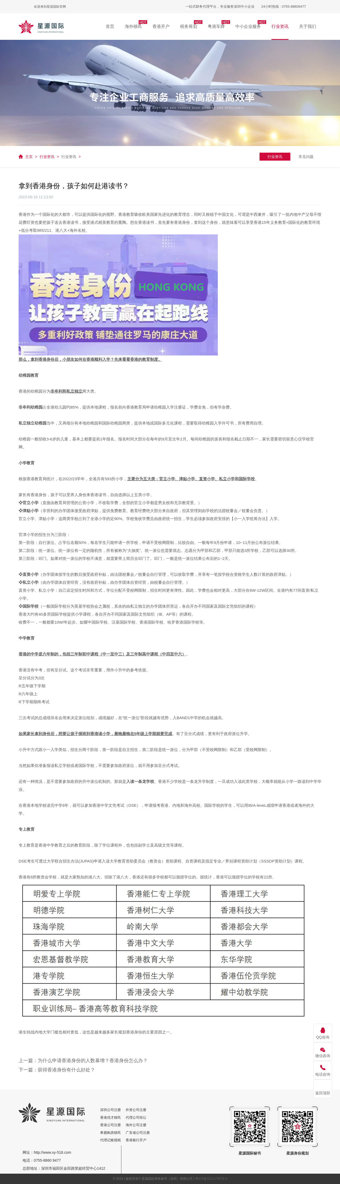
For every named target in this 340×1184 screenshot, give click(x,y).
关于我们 (307, 26)
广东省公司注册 (138, 1133)
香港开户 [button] (160, 26)
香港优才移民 (112, 1117)
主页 (29, 157)
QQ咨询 (322, 1037)
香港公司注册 (112, 1125)
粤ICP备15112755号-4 (211, 1179)
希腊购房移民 (112, 1133)
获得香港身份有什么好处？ (66, 1070)
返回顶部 (322, 1093)
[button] (133, 26)
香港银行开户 (136, 1140)
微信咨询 (322, 1056)
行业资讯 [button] (279, 26)
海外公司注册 (136, 1125)
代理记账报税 (112, 1140)
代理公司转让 (136, 1117)
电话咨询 (322, 1074)
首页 (110, 26)
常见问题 (306, 157)
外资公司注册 (136, 1110)
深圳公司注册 (112, 1110)
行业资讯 (47, 157)
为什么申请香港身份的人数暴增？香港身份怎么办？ (93, 1060)
